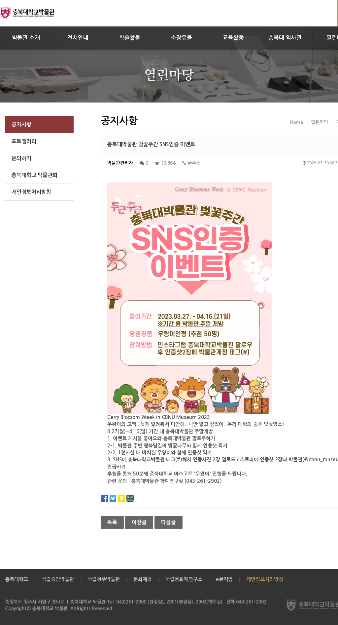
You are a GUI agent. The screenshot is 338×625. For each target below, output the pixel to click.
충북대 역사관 (285, 38)
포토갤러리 (24, 141)
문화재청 (142, 579)
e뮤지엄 (224, 579)
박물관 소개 (26, 38)
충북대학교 (16, 579)
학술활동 (129, 38)
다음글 (168, 522)
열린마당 (319, 122)
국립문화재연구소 (183, 579)
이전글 (139, 522)
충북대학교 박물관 (34, 13)
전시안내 (77, 38)
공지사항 (21, 124)
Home (296, 122)
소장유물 (181, 38)
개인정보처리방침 (31, 191)
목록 (112, 522)
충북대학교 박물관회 (34, 175)
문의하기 (21, 158)
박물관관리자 (120, 163)
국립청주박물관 (103, 579)
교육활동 (233, 38)
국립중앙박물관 (58, 579)
